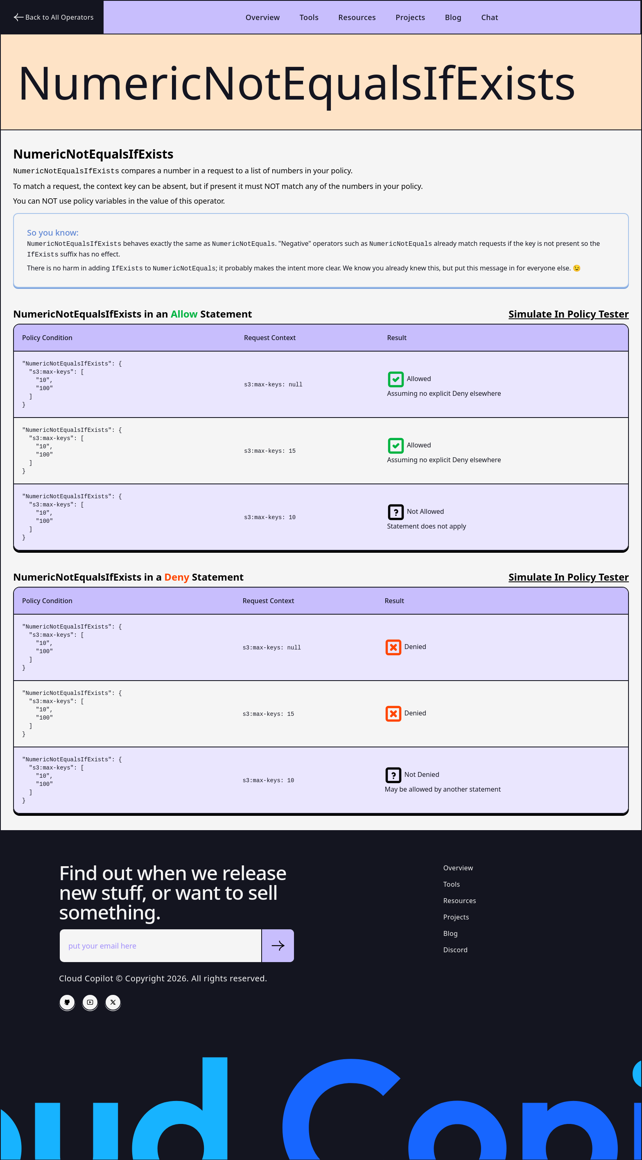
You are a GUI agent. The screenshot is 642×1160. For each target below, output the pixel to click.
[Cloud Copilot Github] (67, 1002)
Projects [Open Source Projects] (410, 17)
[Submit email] (277, 945)
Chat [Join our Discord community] (489, 17)
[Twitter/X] (113, 1002)
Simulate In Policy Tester (569, 313)
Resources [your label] (357, 17)
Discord (455, 949)
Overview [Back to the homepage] (263, 17)
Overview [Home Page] (458, 867)
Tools (309, 17)
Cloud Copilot (86, 978)
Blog (453, 17)
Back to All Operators (53, 17)
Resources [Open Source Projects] (459, 900)
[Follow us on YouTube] (90, 1002)
